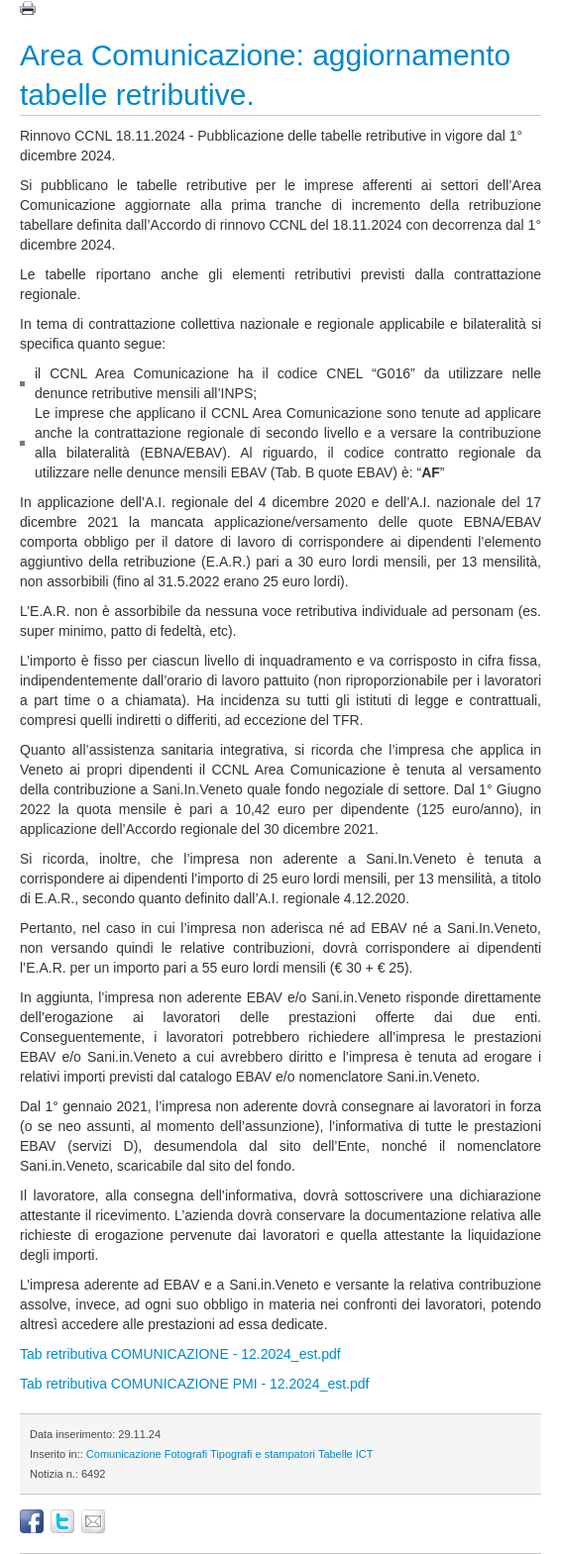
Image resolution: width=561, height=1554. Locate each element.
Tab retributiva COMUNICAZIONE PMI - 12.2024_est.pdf (194, 1384)
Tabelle (335, 1454)
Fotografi (186, 1454)
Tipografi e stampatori (262, 1454)
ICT (365, 1454)
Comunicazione (124, 1454)
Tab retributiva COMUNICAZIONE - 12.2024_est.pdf (180, 1354)
